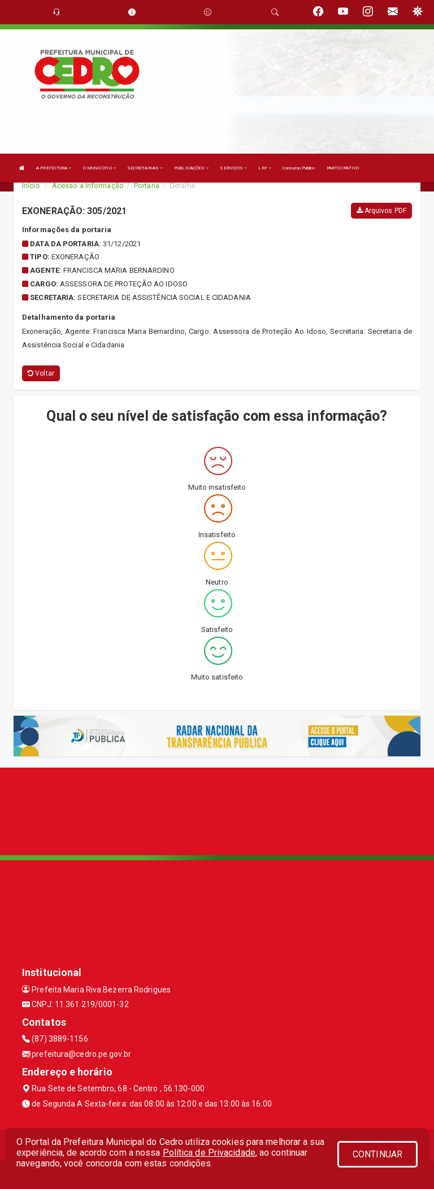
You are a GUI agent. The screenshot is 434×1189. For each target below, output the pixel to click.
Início (31, 185)
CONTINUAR (377, 1154)
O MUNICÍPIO (99, 168)
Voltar (41, 373)
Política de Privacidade (209, 1152)
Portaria (146, 185)
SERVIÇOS (233, 168)
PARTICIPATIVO (343, 168)
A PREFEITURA (53, 168)
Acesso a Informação (88, 185)
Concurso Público (299, 168)
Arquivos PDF (381, 211)
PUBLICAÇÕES (191, 168)
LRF (264, 168)
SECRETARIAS (145, 168)
